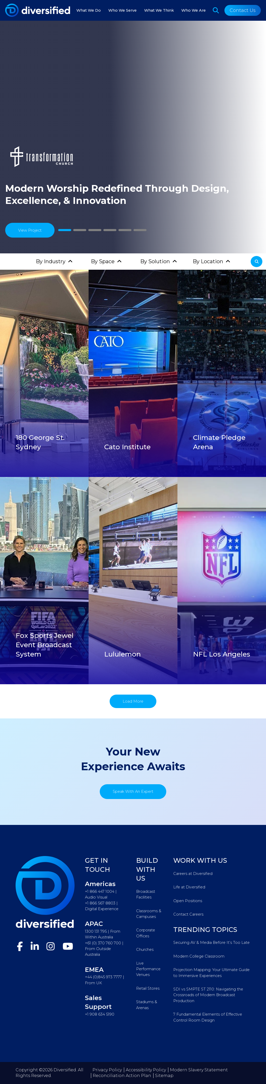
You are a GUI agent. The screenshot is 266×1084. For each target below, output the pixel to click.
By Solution (155, 261)
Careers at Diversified (192, 873)
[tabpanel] (133, 137)
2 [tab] (80, 230)
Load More (133, 701)
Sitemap (164, 1075)
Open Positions (187, 900)
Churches (145, 949)
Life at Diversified (189, 887)
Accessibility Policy (146, 1069)
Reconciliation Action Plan (122, 1075)
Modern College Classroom (198, 956)
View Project (30, 230)
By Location (208, 261)
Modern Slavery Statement (199, 1069)
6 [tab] (140, 230)
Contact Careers (188, 914)
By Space (103, 261)
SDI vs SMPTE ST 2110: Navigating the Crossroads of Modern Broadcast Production (208, 995)
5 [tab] (125, 230)
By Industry (50, 261)
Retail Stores (147, 988)
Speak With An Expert (133, 791)
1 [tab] (64, 230)
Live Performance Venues (148, 969)
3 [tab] (95, 230)
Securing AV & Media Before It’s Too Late (211, 942)
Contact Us (243, 10)
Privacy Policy (107, 1069)
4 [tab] (110, 230)
